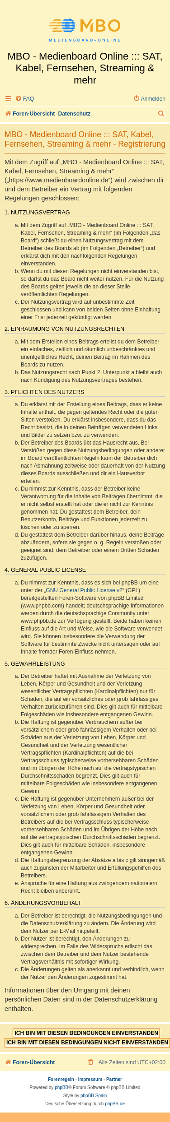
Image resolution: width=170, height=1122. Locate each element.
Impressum (90, 1079)
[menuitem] (24, 99)
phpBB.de (115, 1103)
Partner (114, 1079)
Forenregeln (61, 1079)
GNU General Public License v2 (84, 590)
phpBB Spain (93, 1095)
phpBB (61, 1087)
